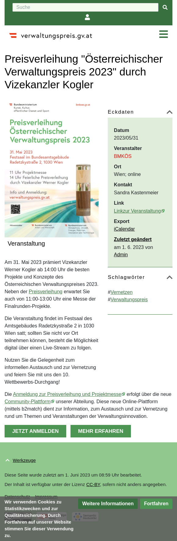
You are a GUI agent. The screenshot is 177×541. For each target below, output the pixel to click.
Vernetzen (121, 292)
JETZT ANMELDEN (35, 431)
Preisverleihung (45, 291)
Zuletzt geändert (133, 239)
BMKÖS (123, 156)
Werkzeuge (24, 460)
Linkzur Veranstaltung (137, 211)
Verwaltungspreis (129, 299)
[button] (169, 113)
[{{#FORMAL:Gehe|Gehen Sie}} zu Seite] (165, 7)
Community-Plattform (27, 401)
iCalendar (124, 229)
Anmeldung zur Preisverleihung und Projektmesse (67, 394)
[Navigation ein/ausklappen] (163, 34)
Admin (121, 254)
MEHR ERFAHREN (100, 431)
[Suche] (85, 7)
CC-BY (93, 484)
